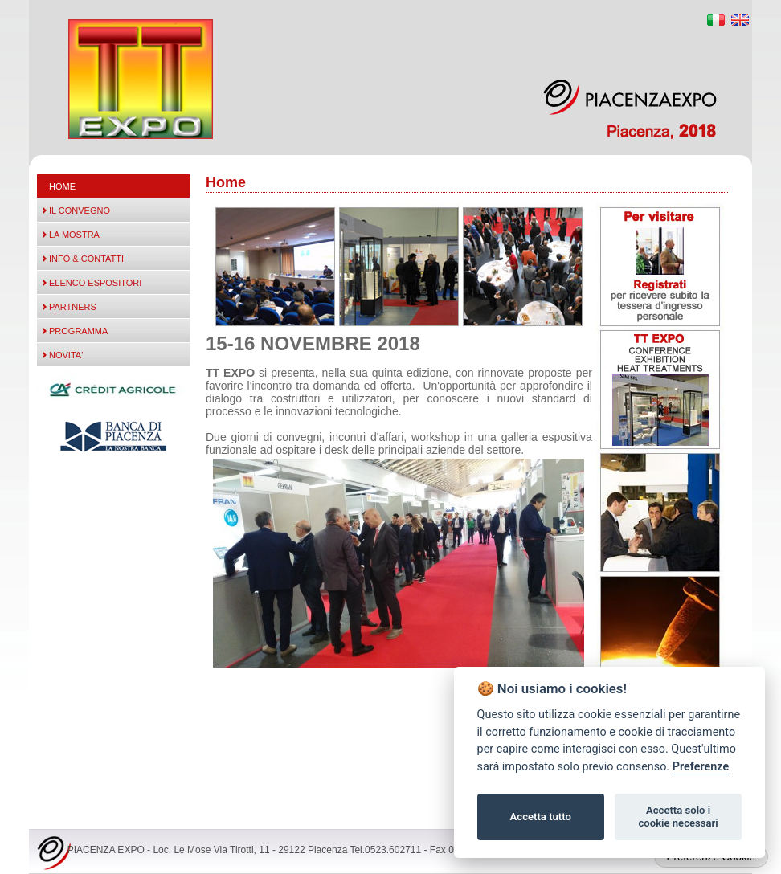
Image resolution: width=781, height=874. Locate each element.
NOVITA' (66, 355)
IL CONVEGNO (79, 210)
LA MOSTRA (74, 234)
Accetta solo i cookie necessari (678, 816)
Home (62, 186)
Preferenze (701, 767)
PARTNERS (72, 307)
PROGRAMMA (78, 331)
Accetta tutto (540, 817)
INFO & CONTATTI (86, 258)
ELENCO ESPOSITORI (95, 283)
